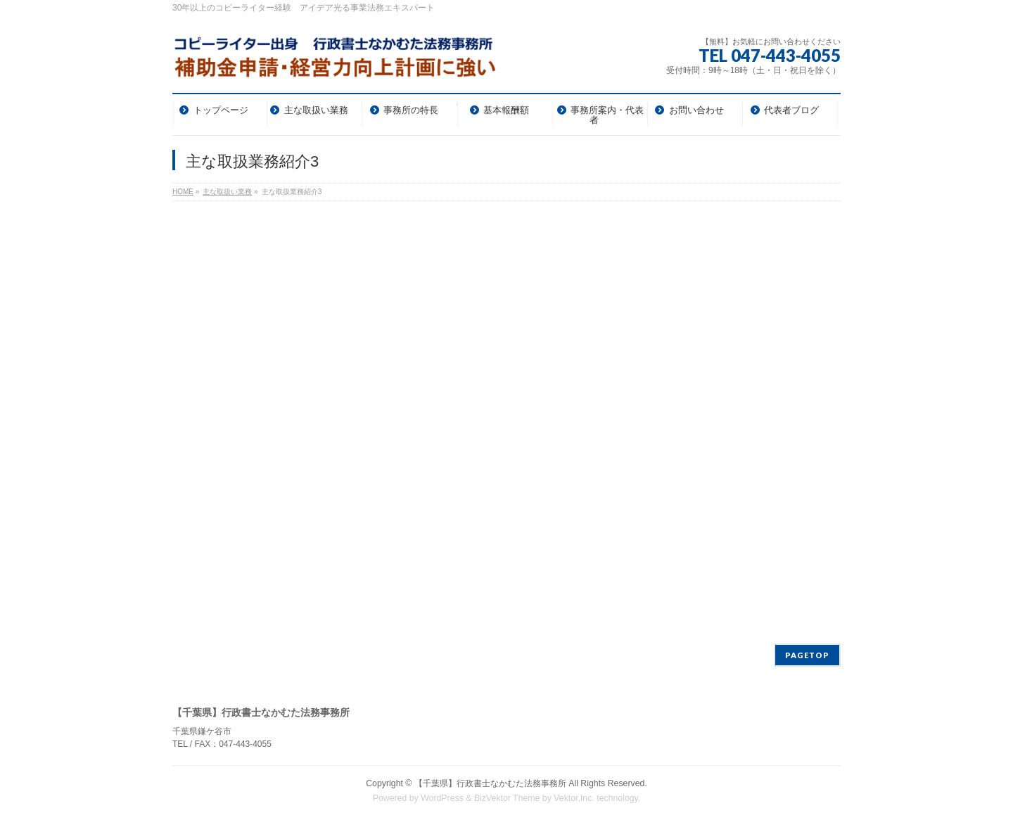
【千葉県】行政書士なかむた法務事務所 (490, 783)
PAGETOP (807, 655)
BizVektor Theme (507, 798)
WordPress (442, 798)
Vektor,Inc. (574, 798)
